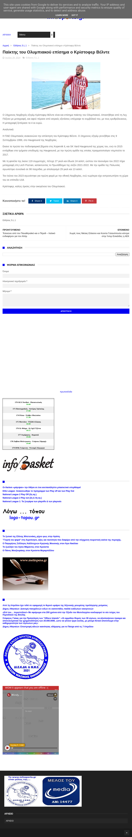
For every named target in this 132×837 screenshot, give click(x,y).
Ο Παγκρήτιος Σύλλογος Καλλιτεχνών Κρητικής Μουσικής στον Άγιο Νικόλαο (40, 543)
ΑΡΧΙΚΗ (7, 35)
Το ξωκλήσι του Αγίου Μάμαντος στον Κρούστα (26, 547)
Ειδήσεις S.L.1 (20, 45)
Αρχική (6, 45)
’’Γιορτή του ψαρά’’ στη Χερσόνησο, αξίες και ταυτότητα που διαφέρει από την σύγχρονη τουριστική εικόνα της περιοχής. (62, 540)
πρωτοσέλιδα (66, 392)
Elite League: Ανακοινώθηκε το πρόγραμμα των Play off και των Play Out (38, 491)
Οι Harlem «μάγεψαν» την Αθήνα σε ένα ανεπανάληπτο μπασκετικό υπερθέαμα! (42, 487)
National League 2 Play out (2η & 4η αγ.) (22, 498)
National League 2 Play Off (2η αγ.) (19, 494)
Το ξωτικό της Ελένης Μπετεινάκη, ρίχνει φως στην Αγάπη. (31, 536)
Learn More (62, 15)
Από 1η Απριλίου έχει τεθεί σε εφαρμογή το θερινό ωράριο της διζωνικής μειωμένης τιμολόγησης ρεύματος (55, 605)
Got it (75, 15)
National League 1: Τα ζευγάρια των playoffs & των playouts (32, 501)
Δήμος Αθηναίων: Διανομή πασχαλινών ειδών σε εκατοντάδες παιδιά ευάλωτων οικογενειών (48, 609)
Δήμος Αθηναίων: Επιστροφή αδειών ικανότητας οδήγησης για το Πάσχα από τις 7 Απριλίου (48, 626)
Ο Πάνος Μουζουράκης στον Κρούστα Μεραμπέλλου (28, 550)
